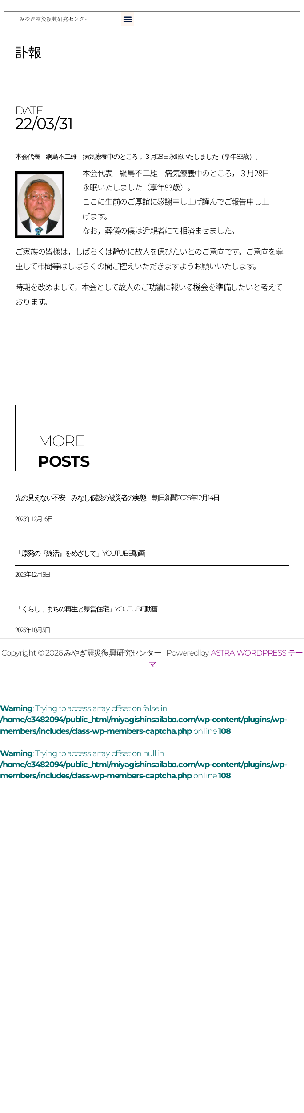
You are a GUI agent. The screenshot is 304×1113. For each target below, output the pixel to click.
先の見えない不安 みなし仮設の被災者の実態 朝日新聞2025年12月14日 (117, 498)
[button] (127, 19)
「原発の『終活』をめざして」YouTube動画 (79, 553)
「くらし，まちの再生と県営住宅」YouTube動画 (86, 609)
